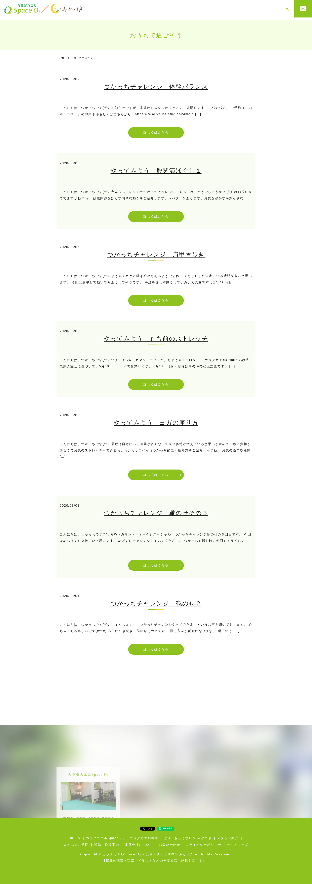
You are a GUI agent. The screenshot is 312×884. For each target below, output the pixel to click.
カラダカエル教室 (149, 8)
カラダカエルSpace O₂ (122, 8)
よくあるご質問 (228, 8)
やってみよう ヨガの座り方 (156, 419)
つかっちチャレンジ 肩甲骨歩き (156, 251)
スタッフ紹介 (209, 8)
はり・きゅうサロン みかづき (180, 8)
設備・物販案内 (249, 8)
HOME (61, 55)
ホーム (102, 8)
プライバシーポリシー (203, 841)
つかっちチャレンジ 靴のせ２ (156, 600)
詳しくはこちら (156, 129)
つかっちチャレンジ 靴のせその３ (156, 510)
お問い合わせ (169, 841)
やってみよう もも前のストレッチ (156, 335)
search (287, 9)
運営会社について (272, 8)
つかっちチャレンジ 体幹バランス (156, 83)
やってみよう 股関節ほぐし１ (156, 167)
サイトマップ (237, 841)
